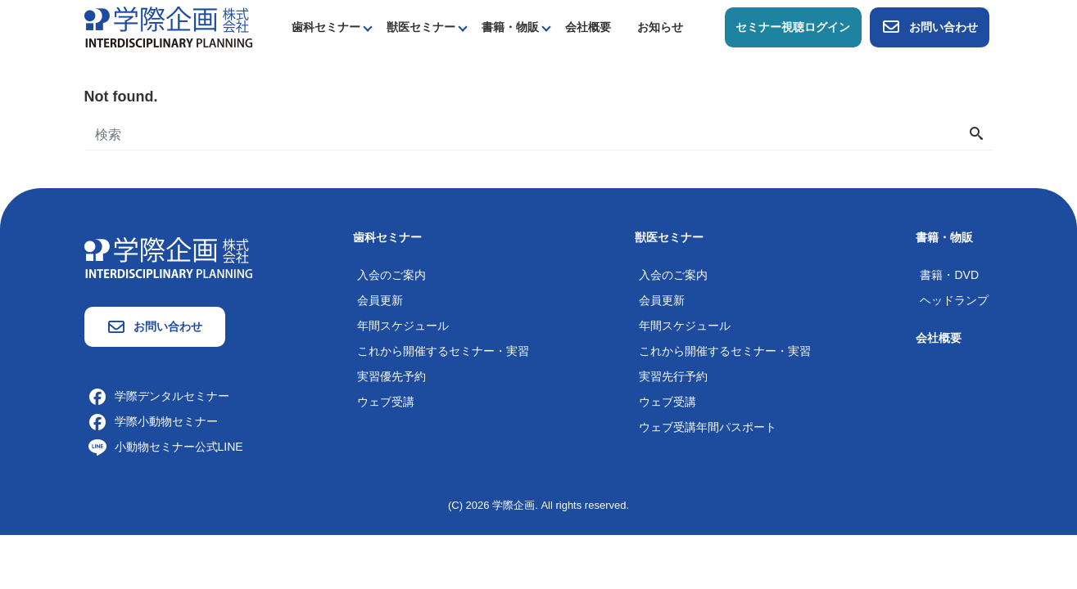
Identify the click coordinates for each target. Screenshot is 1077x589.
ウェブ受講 (385, 401)
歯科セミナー (326, 27)
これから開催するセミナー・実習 (443, 350)
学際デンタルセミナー (158, 395)
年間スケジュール (403, 325)
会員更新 (380, 300)
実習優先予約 (391, 376)
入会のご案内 (391, 274)
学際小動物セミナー (153, 421)
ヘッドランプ (954, 300)
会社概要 (588, 27)
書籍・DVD (949, 274)
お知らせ (660, 27)
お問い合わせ (929, 27)
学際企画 (513, 505)
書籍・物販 (510, 27)
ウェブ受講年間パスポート (707, 427)
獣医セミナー (421, 27)
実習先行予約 (673, 376)
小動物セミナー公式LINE (165, 446)
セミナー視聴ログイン (792, 27)
